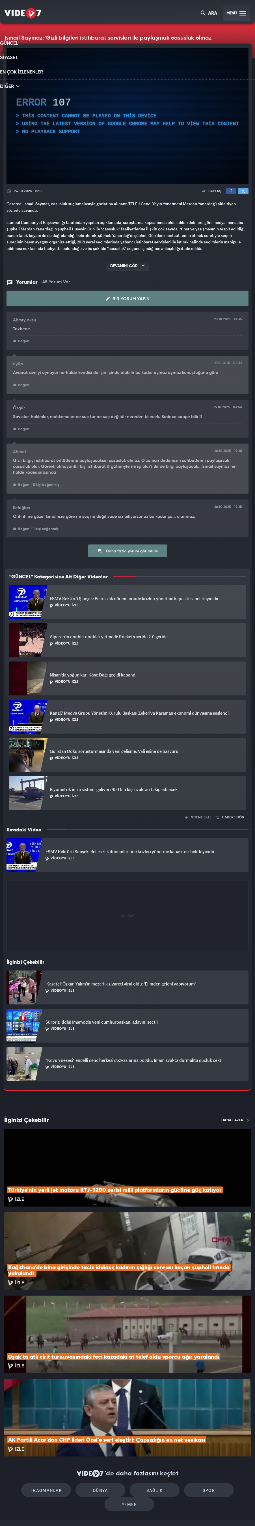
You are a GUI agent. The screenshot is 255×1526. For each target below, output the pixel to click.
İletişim (11, 1473)
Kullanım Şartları (19, 1447)
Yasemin (193, 1512)
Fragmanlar (31, 1412)
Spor (176, 1412)
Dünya (79, 1412)
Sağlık (127, 1412)
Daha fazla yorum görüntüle (128, 548)
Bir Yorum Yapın (128, 298)
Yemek (224, 1412)
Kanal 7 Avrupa (103, 1512)
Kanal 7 (54, 1512)
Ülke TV (125, 1512)
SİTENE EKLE (198, 815)
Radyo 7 (79, 1512)
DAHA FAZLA (235, 1117)
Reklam (11, 1460)
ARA (209, 14)
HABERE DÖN (230, 815)
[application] (127, 116)
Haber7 (158, 1512)
